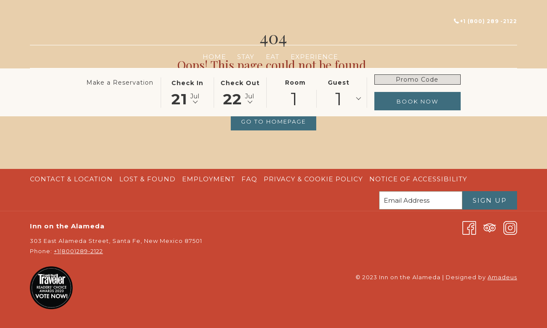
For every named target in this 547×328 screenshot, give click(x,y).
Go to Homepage (273, 121)
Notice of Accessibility (418, 179)
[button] (187, 91)
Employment (208, 179)
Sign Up (490, 200)
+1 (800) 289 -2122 (485, 21)
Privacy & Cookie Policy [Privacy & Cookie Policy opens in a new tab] (314, 179)
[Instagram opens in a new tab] (510, 227)
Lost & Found (147, 179)
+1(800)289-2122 (78, 251)
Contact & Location (71, 179)
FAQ (249, 179)
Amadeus (502, 277)
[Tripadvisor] (490, 227)
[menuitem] (214, 56)
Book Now (417, 101)
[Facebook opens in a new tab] (469, 227)
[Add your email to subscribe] (420, 200)
